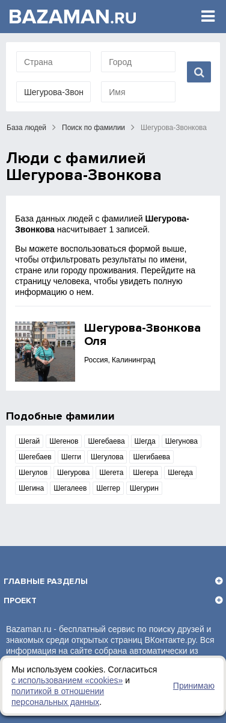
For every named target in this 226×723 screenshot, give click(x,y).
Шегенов (63, 441)
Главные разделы (46, 581)
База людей (26, 127)
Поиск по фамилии (93, 127)
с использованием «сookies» (67, 680)
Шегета (111, 472)
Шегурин (144, 488)
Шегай (29, 441)
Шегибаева (151, 457)
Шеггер (108, 488)
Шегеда (180, 472)
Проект (20, 600)
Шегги (71, 457)
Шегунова (181, 441)
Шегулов (33, 472)
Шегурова (73, 472)
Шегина (31, 488)
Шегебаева (106, 441)
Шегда (145, 441)
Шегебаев (35, 457)
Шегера (145, 472)
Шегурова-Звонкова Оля (142, 335)
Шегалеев (70, 488)
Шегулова (107, 457)
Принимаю (194, 685)
